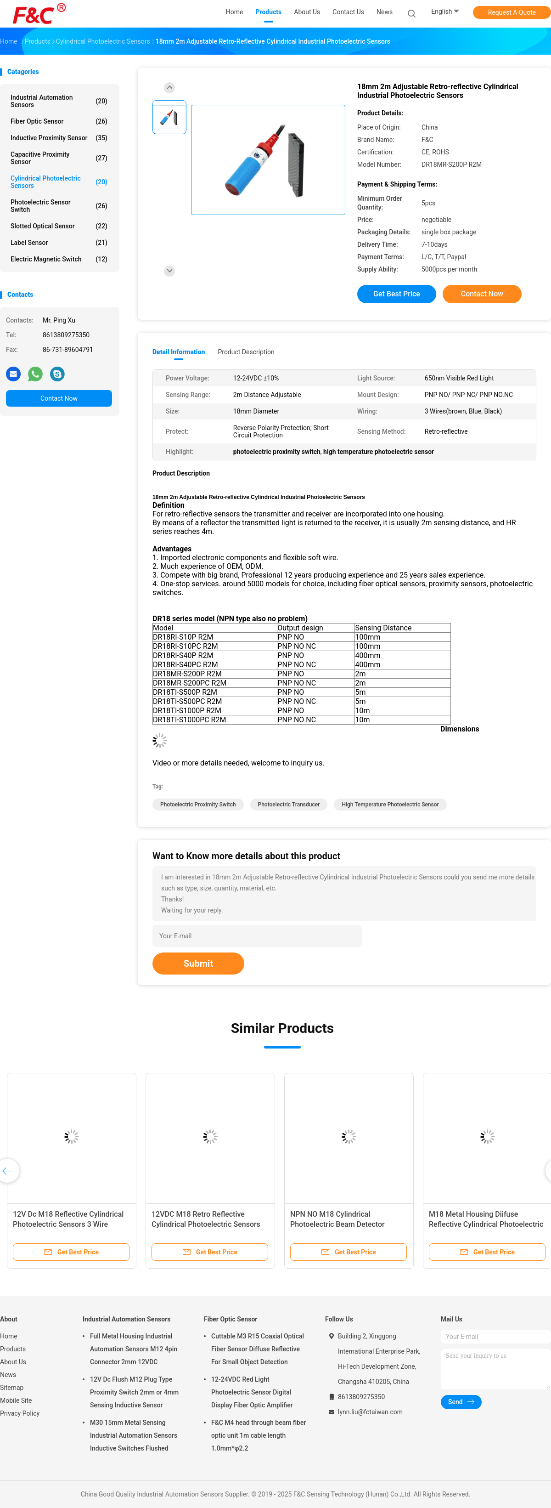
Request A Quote (512, 12)
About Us (13, 1362)
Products (13, 1349)
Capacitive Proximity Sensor (59, 158)
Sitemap (11, 1387)
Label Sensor (59, 242)
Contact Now (59, 398)
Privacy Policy (19, 1413)
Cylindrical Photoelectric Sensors (59, 182)
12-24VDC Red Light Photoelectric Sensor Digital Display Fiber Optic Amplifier (252, 1392)
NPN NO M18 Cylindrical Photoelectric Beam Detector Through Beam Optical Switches (342, 1224)
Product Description (246, 352)
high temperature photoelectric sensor (390, 804)
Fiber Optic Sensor (59, 121)
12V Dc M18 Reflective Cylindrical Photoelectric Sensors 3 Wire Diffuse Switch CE (68, 1224)
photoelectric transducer (289, 804)
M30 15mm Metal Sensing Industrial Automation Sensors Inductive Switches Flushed (133, 1435)
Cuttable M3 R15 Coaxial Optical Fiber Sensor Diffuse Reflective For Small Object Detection (257, 1349)
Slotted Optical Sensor (59, 226)
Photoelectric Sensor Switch (59, 205)
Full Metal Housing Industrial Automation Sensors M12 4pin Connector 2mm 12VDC (133, 1349)
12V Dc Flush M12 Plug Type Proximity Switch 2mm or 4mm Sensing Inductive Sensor (134, 1392)
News (8, 1374)
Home (8, 1336)
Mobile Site (16, 1400)
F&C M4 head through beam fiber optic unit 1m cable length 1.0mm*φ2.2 (258, 1435)
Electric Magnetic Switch (59, 259)
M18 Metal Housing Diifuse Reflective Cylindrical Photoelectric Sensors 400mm (486, 1224)
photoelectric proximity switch (198, 804)
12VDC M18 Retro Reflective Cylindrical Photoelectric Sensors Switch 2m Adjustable (206, 1224)
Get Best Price (396, 293)
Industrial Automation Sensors (59, 101)
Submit (198, 963)
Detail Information (178, 352)
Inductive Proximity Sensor (59, 137)
